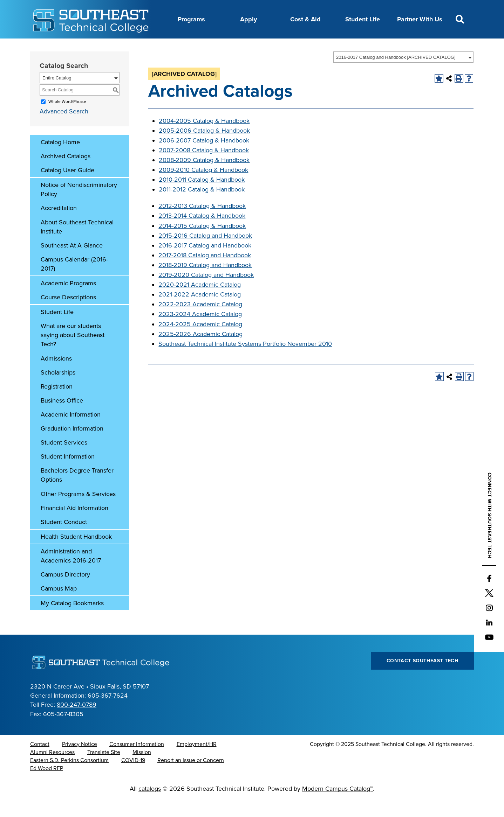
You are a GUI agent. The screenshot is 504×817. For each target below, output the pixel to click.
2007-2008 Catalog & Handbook (204, 168)
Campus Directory (65, 592)
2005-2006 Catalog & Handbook (204, 148)
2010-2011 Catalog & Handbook (202, 197)
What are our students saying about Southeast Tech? (72, 352)
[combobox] (403, 74)
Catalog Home (60, 159)
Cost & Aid (305, 19)
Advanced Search (64, 129)
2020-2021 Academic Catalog (199, 302)
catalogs (149, 806)
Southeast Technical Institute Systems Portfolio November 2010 (245, 361)
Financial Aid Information (74, 525)
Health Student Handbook (76, 554)
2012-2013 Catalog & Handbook (202, 223)
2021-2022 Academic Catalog (199, 312)
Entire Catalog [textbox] (56, 95)
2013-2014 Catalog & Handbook (201, 233)
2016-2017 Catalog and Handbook (204, 263)
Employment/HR (197, 761)
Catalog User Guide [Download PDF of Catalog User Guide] (67, 187)
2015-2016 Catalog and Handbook (205, 253)
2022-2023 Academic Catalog (200, 322)
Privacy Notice (79, 761)
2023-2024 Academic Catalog (200, 331)
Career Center (159, 46)
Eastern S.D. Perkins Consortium (69, 777)
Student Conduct (64, 539)
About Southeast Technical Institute (77, 244)
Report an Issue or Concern (190, 777)
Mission (141, 769)
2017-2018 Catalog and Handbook (204, 273)
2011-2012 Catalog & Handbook (202, 207)
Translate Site (103, 769)
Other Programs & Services (78, 511)
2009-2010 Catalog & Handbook (203, 187)
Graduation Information (72, 446)
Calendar (199, 46)
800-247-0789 (76, 722)
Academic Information (71, 432)
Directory (233, 46)
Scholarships (58, 390)
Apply (248, 19)
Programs (191, 19)
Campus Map (59, 606)
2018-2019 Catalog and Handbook (205, 282)
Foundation (296, 46)
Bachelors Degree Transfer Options (77, 492)
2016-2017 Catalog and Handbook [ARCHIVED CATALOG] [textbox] (396, 74)
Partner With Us (419, 19)
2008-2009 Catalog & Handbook (204, 177)
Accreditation (59, 225)
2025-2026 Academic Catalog (200, 351)
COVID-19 (133, 777)
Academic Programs (68, 301)
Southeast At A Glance (72, 263)
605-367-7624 (108, 713)
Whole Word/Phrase (67, 119)
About (122, 46)
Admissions (56, 376)
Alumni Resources (52, 769)
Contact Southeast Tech (422, 678)
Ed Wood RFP (46, 785)
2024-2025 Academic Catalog (200, 341)
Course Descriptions (68, 315)
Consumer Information (136, 761)
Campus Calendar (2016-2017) (74, 281)
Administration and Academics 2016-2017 (71, 573)
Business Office (62, 418)
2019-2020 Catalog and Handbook (206, 292)
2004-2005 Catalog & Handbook (204, 138)
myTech (331, 46)
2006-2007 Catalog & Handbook (204, 158)
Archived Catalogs (65, 173)
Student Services (64, 460)
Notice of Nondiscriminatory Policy (79, 206)
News (263, 46)
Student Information (68, 474)
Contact (39, 761)
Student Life (362, 19)
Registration (57, 404)
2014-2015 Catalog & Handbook (202, 243)
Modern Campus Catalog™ (337, 806)
